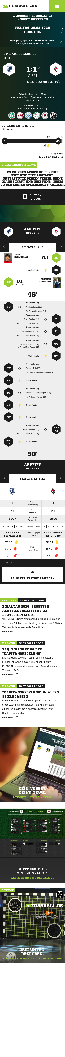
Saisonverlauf (61, 478)
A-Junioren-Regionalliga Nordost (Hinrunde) (37, 17)
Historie (4, 478)
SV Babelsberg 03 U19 (20, 56)
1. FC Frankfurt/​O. (44, 81)
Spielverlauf (32, 247)
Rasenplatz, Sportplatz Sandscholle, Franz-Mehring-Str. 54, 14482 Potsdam (36, 42)
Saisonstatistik (32, 478)
